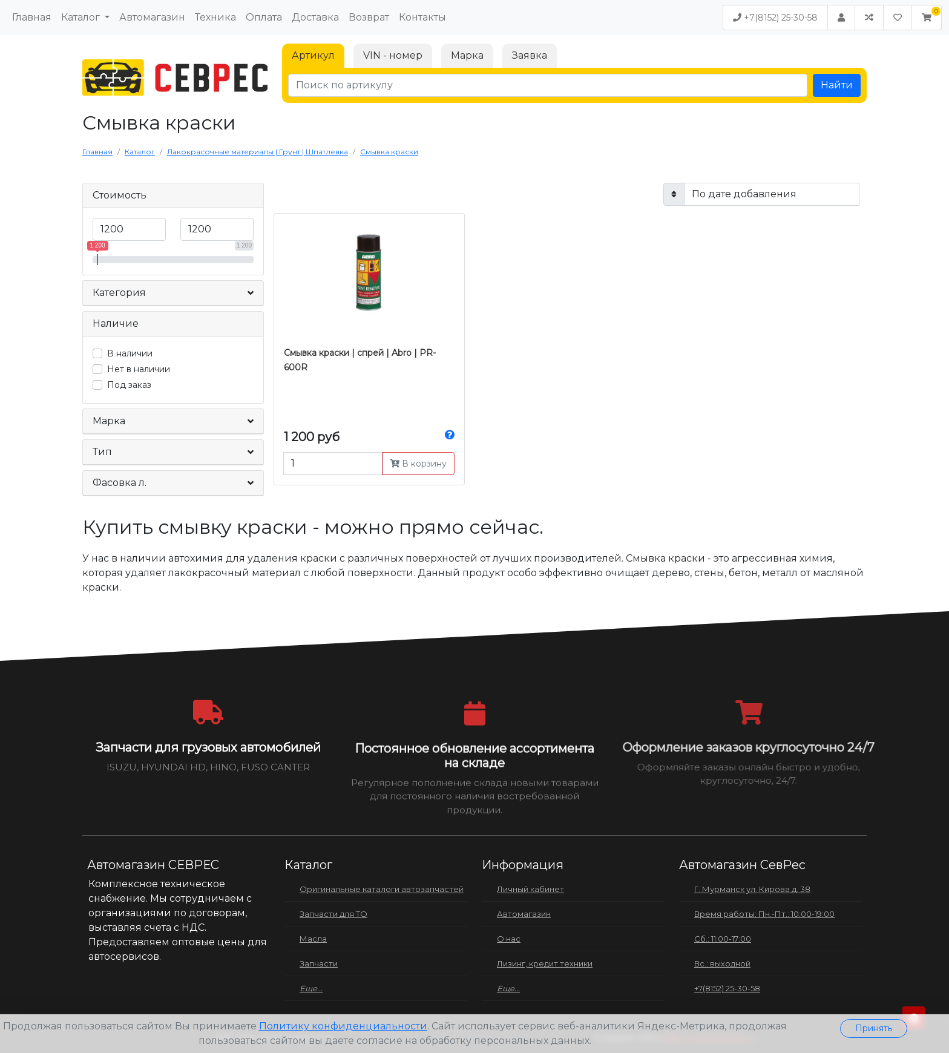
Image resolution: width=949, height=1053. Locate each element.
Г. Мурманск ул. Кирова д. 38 (752, 889)
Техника (215, 17)
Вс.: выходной (722, 963)
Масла (313, 938)
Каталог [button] (81, 17)
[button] (926, 17)
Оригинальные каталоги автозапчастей (382, 889)
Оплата (264, 17)
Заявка (529, 55)
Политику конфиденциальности (343, 1026)
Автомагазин (152, 17)
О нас (508, 938)
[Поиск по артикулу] (547, 85)
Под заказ (129, 384)
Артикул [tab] (313, 55)
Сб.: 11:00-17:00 (722, 938)
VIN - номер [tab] (392, 55)
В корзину (418, 463)
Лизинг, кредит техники (545, 963)
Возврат (369, 17)
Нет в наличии (138, 369)
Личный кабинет (530, 889)
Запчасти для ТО (333, 914)
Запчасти (319, 963)
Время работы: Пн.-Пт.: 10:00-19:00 (764, 914)
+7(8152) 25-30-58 (775, 17)
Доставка (315, 17)
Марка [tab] (467, 55)
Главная (31, 17)
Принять (873, 1028)
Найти (837, 85)
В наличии (130, 353)
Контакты (422, 17)
